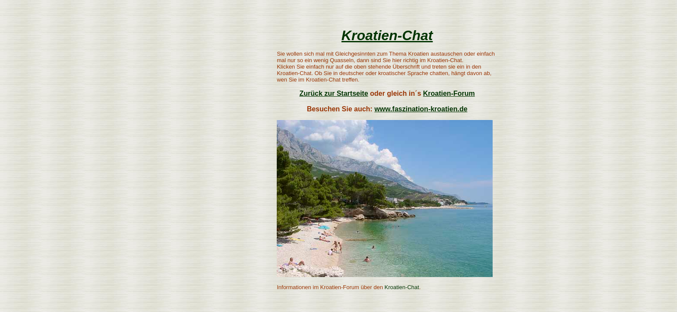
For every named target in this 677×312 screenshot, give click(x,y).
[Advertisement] (214, 135)
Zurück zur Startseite (333, 93)
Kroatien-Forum (449, 93)
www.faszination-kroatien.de (420, 109)
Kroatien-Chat (387, 35)
